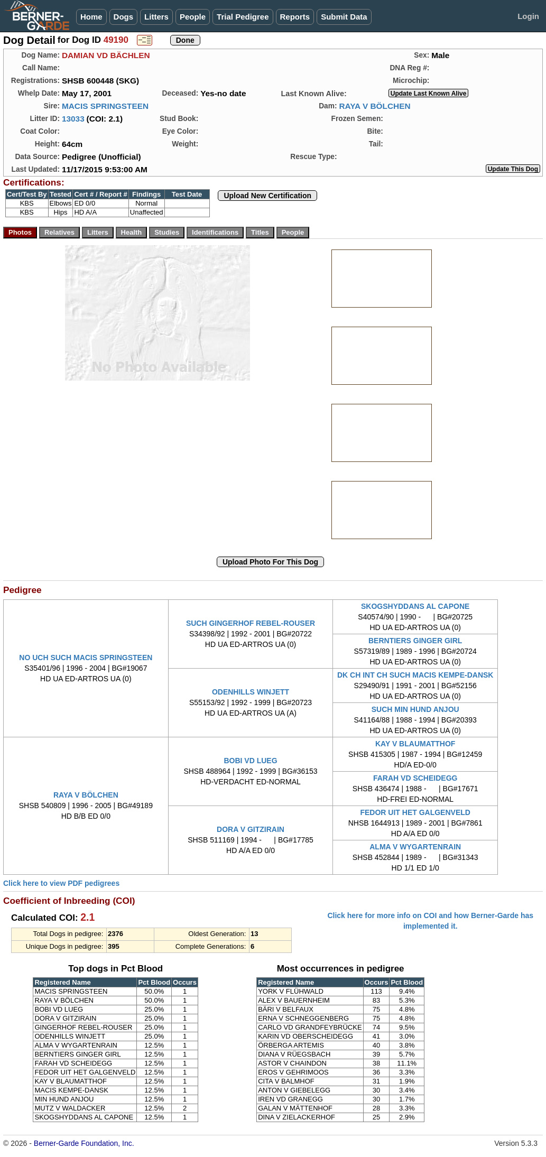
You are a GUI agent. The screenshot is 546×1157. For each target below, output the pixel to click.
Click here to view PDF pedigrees (61, 883)
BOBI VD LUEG (250, 760)
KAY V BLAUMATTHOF (415, 743)
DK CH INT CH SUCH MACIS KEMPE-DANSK (415, 675)
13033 (73, 118)
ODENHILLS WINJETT (250, 692)
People (193, 16)
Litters (156, 16)
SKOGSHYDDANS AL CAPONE (415, 606)
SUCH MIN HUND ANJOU (415, 709)
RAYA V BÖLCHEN (374, 105)
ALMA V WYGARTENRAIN (415, 847)
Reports (295, 16)
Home (91, 16)
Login (528, 16)
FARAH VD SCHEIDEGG (415, 778)
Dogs (124, 16)
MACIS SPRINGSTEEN (105, 105)
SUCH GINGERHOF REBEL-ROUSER (250, 623)
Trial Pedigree (243, 16)
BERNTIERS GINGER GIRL (415, 640)
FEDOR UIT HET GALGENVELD (415, 812)
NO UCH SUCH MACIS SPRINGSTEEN (85, 657)
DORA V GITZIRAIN (250, 829)
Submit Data (344, 16)
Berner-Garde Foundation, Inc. (84, 1143)
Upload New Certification (267, 195)
